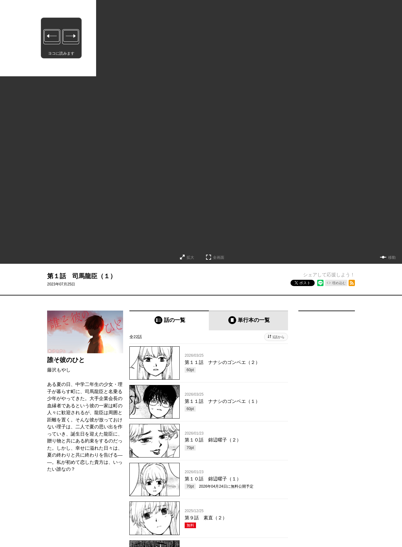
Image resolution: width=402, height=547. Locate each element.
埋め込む (339, 283)
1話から (278, 337)
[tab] (169, 320)
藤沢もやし (59, 369)
